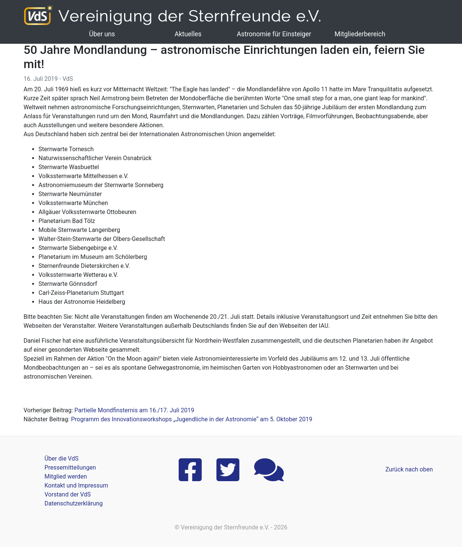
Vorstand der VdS (67, 494)
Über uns (102, 34)
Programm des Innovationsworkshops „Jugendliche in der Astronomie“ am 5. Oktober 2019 (191, 419)
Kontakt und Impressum (76, 485)
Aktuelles (188, 34)
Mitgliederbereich (360, 34)
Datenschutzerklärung (73, 503)
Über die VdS (61, 458)
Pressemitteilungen (70, 467)
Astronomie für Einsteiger (274, 34)
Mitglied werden (65, 476)
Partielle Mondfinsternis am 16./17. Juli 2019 (134, 410)
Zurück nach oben (409, 469)
